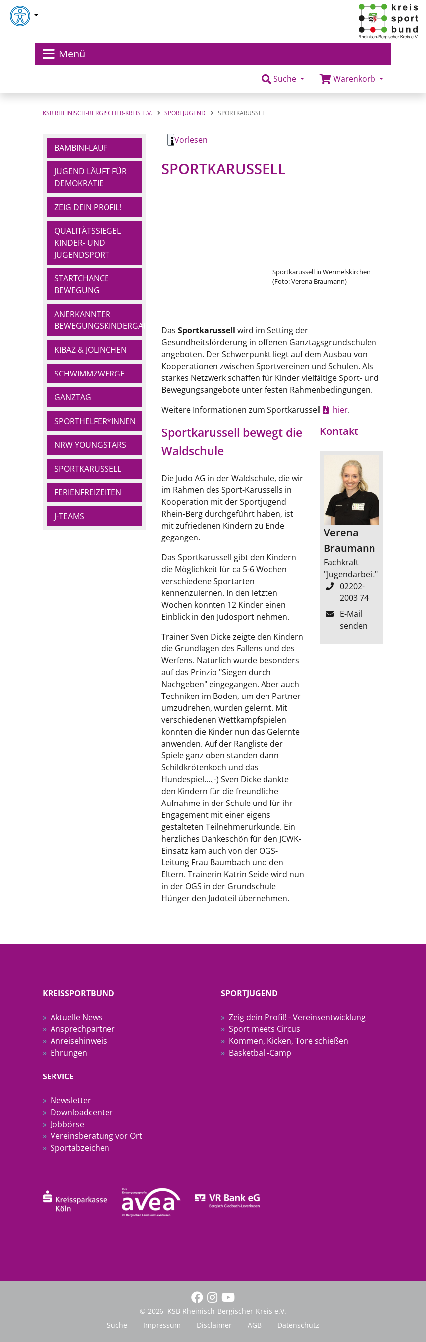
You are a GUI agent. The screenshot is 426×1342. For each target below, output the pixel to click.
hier (340, 409)
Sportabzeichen (80, 1147)
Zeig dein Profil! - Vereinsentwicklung (297, 1017)
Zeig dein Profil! (87, 207)
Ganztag (72, 397)
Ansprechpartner (83, 1028)
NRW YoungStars (90, 444)
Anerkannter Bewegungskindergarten (98, 320)
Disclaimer (214, 1325)
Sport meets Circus (264, 1028)
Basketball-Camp (260, 1052)
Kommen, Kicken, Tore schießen (288, 1040)
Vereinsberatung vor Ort (96, 1135)
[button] (283, 79)
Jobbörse (67, 1124)
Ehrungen (69, 1052)
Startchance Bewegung (81, 284)
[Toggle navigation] (213, 54)
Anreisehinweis (79, 1040)
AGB (255, 1325)
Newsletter (71, 1100)
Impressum (162, 1325)
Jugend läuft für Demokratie (90, 177)
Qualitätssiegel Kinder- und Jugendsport (87, 242)
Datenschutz (298, 1325)
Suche (117, 1325)
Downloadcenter (82, 1112)
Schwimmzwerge (89, 373)
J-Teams (69, 516)
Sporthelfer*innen (95, 421)
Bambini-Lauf (80, 147)
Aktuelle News (77, 1017)
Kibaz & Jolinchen (90, 349)
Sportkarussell (87, 468)
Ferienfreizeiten (87, 492)
